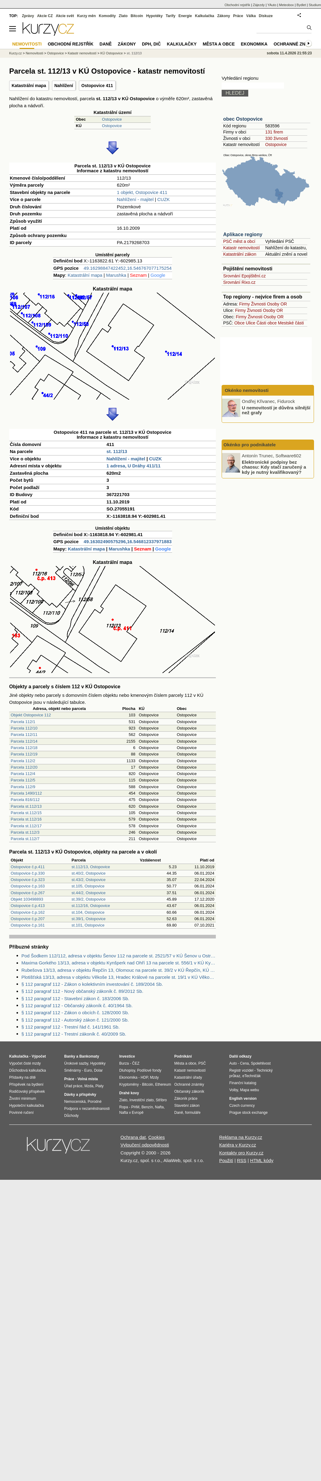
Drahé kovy (129, 1093)
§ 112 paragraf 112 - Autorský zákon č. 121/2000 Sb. (75, 1019)
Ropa (123, 1107)
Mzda (88, 1086)
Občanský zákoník (189, 1091)
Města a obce (219, 44)
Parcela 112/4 (23, 773)
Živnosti (258, 304)
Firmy (244, 304)
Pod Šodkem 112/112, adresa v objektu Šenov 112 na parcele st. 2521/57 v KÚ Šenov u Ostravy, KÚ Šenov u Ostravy (118, 955)
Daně (106, 44)
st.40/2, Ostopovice (88, 873)
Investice (127, 1056)
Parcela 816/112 (25, 799)
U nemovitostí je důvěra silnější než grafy (276, 410)
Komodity (107, 16)
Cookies (156, 1137)
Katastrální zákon (239, 254)
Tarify (170, 16)
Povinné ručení (21, 1112)
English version (242, 1098)
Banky (69, 1056)
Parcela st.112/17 (26, 826)
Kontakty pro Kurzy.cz (241, 1152)
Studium (315, 5)
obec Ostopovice (243, 119)
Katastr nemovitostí (241, 247)
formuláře (193, 1112)
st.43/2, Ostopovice (88, 879)
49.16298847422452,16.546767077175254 (128, 268)
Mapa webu (249, 1090)
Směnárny (72, 1070)
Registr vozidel (241, 1070)
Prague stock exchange (248, 1112)
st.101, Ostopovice (88, 925)
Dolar (98, 1070)
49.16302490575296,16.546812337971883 (128, 541)
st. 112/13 (116, 451)
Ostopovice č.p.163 (28, 886)
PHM (135, 1107)
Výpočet (38, 1056)
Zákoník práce (185, 1098)
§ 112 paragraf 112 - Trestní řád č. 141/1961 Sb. (70, 1026)
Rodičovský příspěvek (27, 1091)
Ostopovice (112, 119)
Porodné (94, 1101)
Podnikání (183, 1056)
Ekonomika (254, 44)
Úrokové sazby (76, 1063)
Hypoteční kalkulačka (26, 1105)
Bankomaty (89, 1056)
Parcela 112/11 (24, 734)
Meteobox (286, 5)
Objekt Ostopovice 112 (31, 715)
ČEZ (135, 1063)
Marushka (116, 275)
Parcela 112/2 (23, 761)
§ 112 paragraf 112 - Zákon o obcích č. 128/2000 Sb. (75, 1012)
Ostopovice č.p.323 (28, 879)
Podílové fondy (149, 1070)
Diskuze (266, 16)
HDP (144, 1077)
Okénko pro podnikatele (249, 444)
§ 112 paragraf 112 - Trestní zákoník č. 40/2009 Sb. (73, 1034)
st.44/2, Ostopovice (88, 892)
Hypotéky (154, 16)
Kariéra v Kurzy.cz (237, 1144)
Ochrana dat (133, 1137)
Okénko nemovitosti (246, 390)
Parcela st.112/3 (25, 832)
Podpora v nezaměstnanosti (87, 1108)
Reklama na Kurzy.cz (240, 1137)
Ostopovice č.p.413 (28, 905)
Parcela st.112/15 (26, 812)
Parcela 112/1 (23, 721)
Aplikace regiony (242, 234)
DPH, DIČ (151, 44)
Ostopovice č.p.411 (28, 867)
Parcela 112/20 (24, 767)
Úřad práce (73, 1086)
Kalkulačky (182, 44)
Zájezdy (259, 5)
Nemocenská (75, 1101)
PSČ (202, 1063)
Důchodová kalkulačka (27, 1070)
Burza (124, 1063)
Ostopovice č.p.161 (28, 925)
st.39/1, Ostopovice (88, 918)
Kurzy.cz (15, 53)
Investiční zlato (141, 1100)
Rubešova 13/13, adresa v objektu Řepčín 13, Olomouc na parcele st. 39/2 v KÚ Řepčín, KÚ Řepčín (118, 970)
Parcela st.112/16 (26, 819)
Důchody (71, 1115)
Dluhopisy (127, 1070)
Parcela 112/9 (23, 786)
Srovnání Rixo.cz (239, 282)
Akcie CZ (45, 16)
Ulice (250, 322)
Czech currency (242, 1105)
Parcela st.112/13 (26, 806)
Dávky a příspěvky (80, 1094)
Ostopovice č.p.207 (28, 918)
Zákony (223, 16)
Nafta (159, 1107)
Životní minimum (22, 1098)
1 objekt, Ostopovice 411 (142, 192)
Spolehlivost (261, 1063)
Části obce (266, 322)
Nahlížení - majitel (135, 199)
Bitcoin (137, 16)
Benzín (147, 1107)
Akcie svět (65, 16)
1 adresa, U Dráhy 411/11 (133, 465)
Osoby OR (277, 304)
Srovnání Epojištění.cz (244, 275)
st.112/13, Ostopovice (91, 867)
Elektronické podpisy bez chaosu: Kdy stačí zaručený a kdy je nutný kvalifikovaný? (274, 466)
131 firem (274, 132)
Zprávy (28, 16)
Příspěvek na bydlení (26, 1084)
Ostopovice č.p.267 (28, 892)
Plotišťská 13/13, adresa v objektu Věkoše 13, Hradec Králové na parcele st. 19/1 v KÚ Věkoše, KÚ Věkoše (118, 977)
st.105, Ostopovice (88, 886)
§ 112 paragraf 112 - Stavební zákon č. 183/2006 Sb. (75, 998)
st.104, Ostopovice (88, 912)
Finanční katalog (242, 1083)
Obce (239, 322)
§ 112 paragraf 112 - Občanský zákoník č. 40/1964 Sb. (77, 1005)
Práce (238, 16)
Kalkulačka (204, 16)
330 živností (276, 138)
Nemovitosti (34, 53)
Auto (233, 1063)
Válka (251, 16)
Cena (244, 1063)
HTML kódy (261, 1160)
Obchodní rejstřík (237, 5)
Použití (226, 1160)
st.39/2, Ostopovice (88, 899)
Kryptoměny (129, 1084)
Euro (88, 1070)
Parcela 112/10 (24, 728)
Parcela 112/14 (24, 741)
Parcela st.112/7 (25, 838)
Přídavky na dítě (22, 1077)
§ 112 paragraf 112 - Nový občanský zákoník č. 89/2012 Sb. (82, 991)
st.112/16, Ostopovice (91, 905)
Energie (185, 16)
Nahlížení (63, 85)
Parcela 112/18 (24, 747)
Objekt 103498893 (27, 899)
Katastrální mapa (29, 85)
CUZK (163, 199)
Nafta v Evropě (131, 1112)
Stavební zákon (187, 1105)
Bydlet (301, 5)
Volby (233, 1090)
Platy (99, 1086)
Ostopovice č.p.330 (28, 873)
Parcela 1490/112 (26, 793)
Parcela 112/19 (24, 754)
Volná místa (87, 1079)
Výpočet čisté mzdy (25, 1063)
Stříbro (161, 1100)
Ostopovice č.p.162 (28, 912)
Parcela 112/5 (23, 780)
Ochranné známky (296, 44)
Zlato (123, 16)
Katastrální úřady (188, 1077)
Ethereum (163, 1084)
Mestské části (291, 322)
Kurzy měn (86, 16)
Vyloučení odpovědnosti (144, 1144)
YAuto (272, 5)
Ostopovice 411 (97, 85)
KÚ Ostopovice (111, 53)
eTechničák (251, 1076)
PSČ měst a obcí (239, 241)
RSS (241, 1160)
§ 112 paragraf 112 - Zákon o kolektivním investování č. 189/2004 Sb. (92, 984)
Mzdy (154, 1077)
